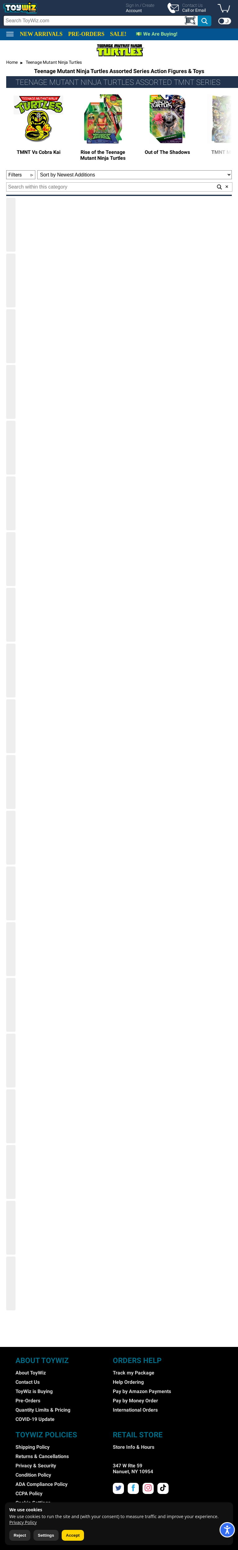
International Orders (135, 1410)
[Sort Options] (134, 174)
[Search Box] (100, 20)
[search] (107, 20)
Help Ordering (128, 1382)
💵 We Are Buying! (156, 34)
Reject (20, 1535)
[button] (225, 8)
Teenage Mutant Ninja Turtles (53, 62)
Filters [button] (20, 175)
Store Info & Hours (133, 1447)
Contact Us (27, 1382)
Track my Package (133, 1373)
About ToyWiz (30, 1373)
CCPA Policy (28, 1493)
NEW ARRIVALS (41, 34)
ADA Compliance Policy (41, 1484)
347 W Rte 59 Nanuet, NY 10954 (133, 1468)
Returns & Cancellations (42, 1456)
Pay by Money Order (135, 1401)
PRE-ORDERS (86, 34)
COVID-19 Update (35, 1419)
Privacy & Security (35, 1466)
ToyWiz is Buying (34, 1391)
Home (12, 62)
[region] (119, 14)
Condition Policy (33, 1475)
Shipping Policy (32, 1447)
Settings (46, 1535)
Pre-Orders (27, 1401)
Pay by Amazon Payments (142, 1391)
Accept (73, 1535)
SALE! (118, 34)
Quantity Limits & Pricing (42, 1410)
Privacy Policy (23, 1522)
